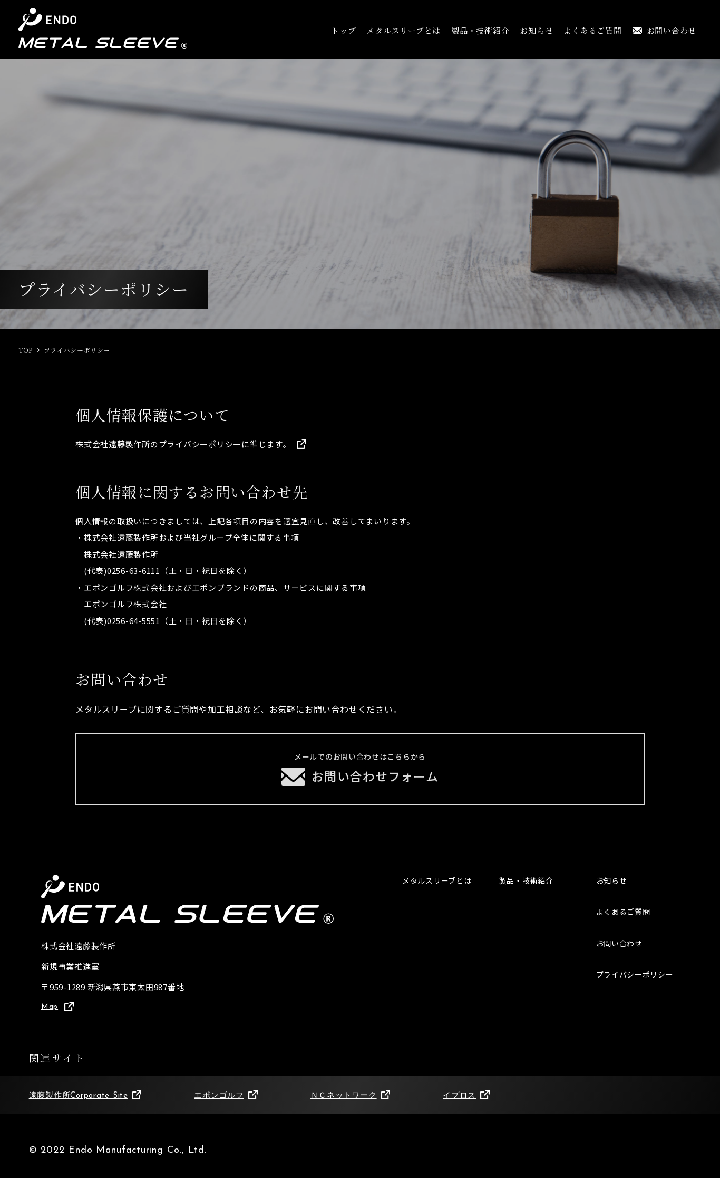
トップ (343, 30)
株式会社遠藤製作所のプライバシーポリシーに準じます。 (190, 443)
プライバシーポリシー (637, 983)
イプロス (466, 1103)
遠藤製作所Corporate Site (85, 1103)
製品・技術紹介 (480, 30)
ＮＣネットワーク (350, 1103)
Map (58, 1013)
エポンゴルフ (225, 1103)
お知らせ (536, 30)
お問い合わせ (665, 30)
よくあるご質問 (592, 30)
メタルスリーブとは (403, 30)
